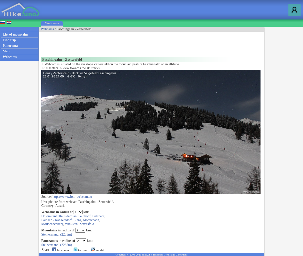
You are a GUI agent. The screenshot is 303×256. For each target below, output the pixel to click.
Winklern (71, 224)
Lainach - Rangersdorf (56, 220)
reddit (97, 250)
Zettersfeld (86, 224)
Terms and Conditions (175, 254)
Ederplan (70, 216)
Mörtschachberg (52, 224)
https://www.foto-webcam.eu (72, 197)
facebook (60, 250)
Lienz (77, 220)
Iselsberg (98, 216)
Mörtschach (91, 220)
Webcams (52, 23)
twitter (80, 250)
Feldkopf (84, 216)
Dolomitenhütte (52, 216)
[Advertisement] (127, 43)
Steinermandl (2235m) (56, 234)
